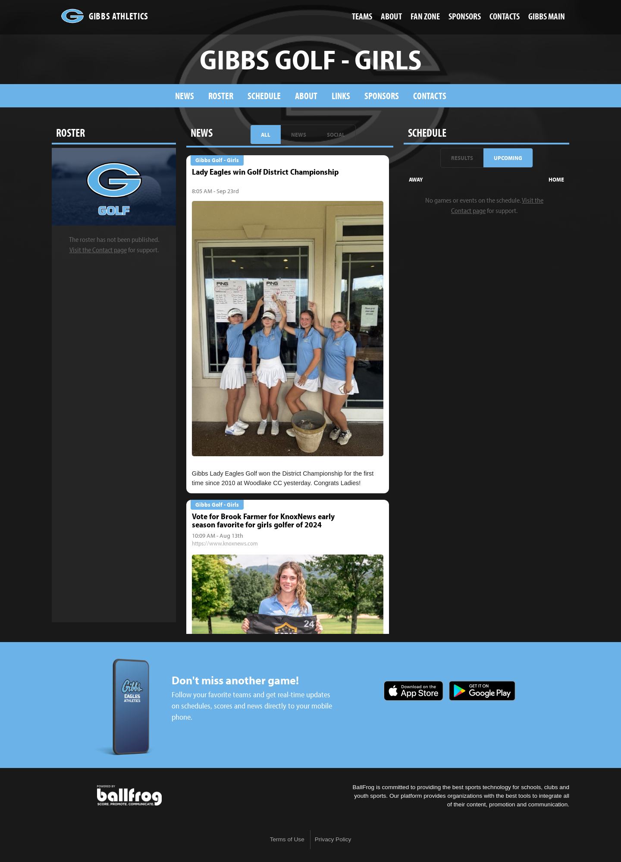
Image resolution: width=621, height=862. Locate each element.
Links (341, 95)
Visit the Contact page (98, 249)
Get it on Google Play (482, 691)
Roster (220, 95)
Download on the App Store (413, 691)
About (306, 95)
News (184, 95)
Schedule (264, 95)
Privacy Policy (333, 839)
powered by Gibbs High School (129, 795)
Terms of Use (287, 839)
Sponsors (381, 95)
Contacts (429, 95)
